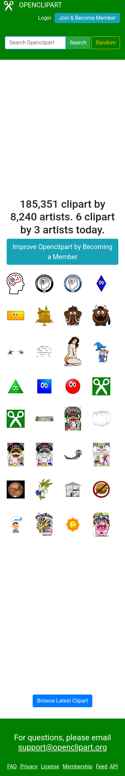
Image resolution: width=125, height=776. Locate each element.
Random (106, 42)
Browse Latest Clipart (62, 701)
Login (44, 18)
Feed (102, 766)
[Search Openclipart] (35, 42)
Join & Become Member (87, 18)
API (114, 766)
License (50, 766)
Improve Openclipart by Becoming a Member (62, 252)
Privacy (29, 766)
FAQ (12, 766)
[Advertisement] (62, 131)
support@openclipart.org (62, 747)
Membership (77, 766)
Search (78, 42)
